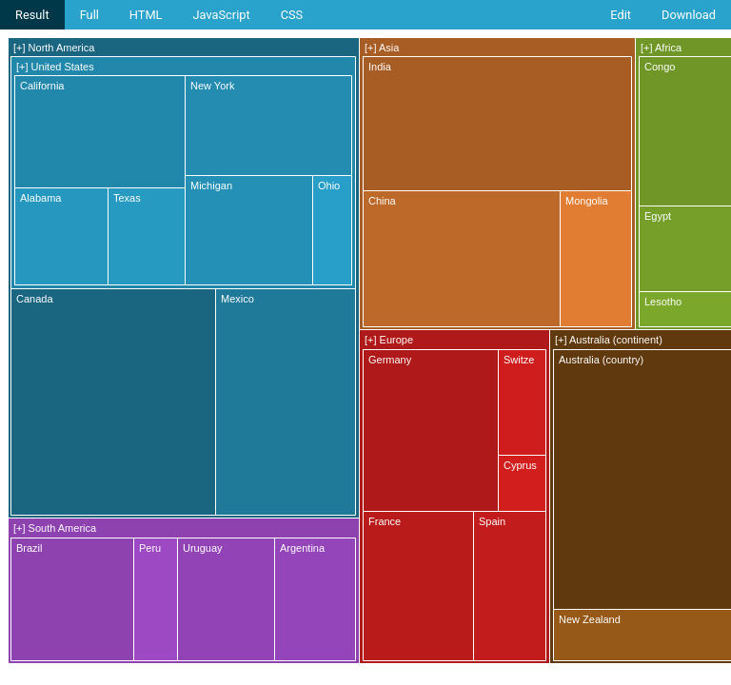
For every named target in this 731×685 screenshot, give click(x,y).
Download (689, 15)
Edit (620, 15)
